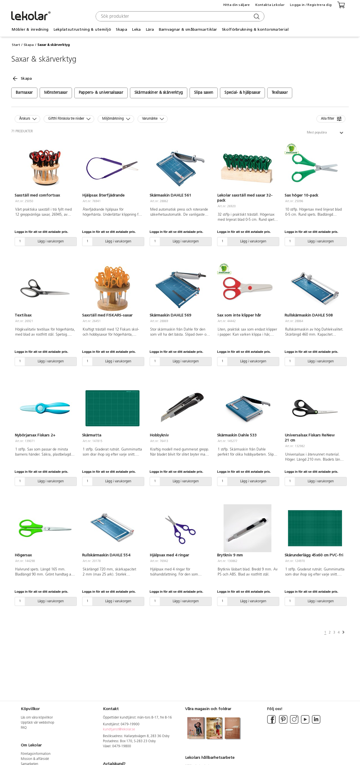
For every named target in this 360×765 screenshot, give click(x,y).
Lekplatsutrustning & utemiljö (82, 29)
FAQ (24, 728)
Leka (136, 29)
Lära (150, 29)
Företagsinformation (36, 754)
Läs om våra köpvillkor (37, 717)
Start (16, 45)
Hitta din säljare (236, 5)
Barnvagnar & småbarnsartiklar (188, 29)
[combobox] (179, 16)
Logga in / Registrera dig (311, 5)
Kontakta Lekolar (270, 5)
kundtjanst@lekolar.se (119, 729)
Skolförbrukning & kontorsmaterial (255, 29)
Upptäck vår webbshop (37, 722)
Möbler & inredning (30, 29)
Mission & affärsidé (35, 759)
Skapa (121, 29)
